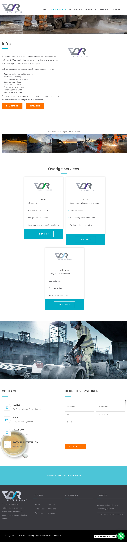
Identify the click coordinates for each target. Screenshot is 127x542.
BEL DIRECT (12, 106)
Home (45, 9)
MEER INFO (43, 234)
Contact (51, 513)
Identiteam (46, 535)
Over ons (52, 509)
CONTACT (117, 9)
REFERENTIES (75, 9)
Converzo (57, 535)
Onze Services (58, 9)
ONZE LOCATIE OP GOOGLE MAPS (63, 475)
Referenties (40, 509)
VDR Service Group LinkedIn (110, 515)
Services (51, 504)
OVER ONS (104, 9)
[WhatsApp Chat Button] (121, 536)
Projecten (39, 513)
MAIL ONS (35, 106)
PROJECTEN (90, 9)
